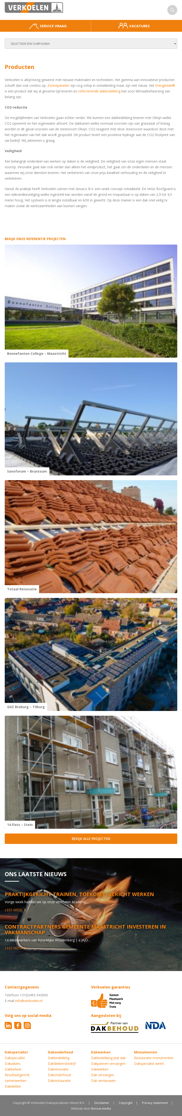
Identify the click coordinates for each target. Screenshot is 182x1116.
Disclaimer (101, 1103)
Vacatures (134, 25)
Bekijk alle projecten (91, 838)
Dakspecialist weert (149, 1063)
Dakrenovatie (58, 1069)
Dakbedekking (58, 1058)
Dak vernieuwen (103, 1080)
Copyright (125, 1103)
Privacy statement (155, 1103)
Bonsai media (101, 1108)
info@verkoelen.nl (28, 1000)
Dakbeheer (13, 1069)
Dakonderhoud (59, 1075)
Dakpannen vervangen (108, 1063)
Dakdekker (13, 1086)
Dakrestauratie (59, 1080)
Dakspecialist (15, 1058)
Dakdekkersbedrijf (62, 1063)
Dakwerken (99, 1069)
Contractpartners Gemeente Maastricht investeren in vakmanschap (85, 929)
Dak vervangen (102, 1075)
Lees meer (13, 910)
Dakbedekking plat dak (108, 1058)
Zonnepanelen (58, 85)
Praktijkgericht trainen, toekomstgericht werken (79, 893)
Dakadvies (13, 1063)
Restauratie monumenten (153, 1058)
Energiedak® (165, 85)
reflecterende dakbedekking (99, 91)
